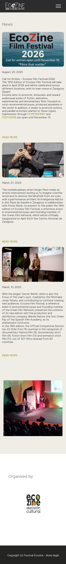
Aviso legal (52, 559)
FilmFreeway (36, 114)
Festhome (9, 117)
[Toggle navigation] (58, 6)
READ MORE (9, 141)
